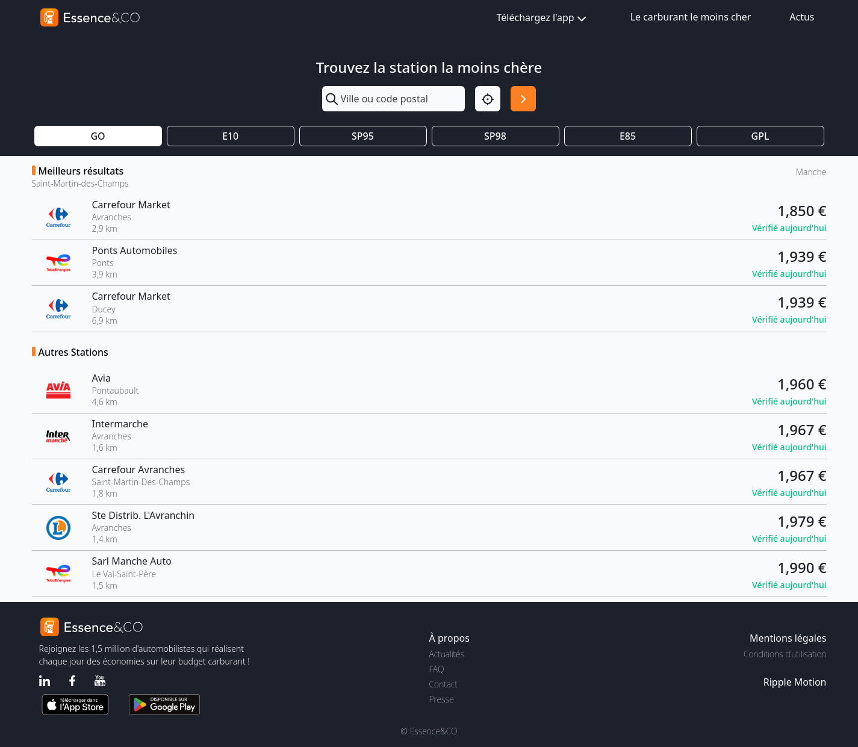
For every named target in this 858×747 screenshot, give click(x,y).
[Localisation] (487, 98)
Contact (443, 684)
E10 (230, 136)
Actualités (447, 654)
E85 (628, 136)
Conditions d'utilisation (785, 654)
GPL (760, 136)
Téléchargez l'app (543, 18)
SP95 (363, 136)
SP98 (495, 136)
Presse (441, 699)
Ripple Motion (795, 682)
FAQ (436, 669)
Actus (801, 16)
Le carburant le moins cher (690, 16)
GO (97, 136)
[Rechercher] (523, 98)
